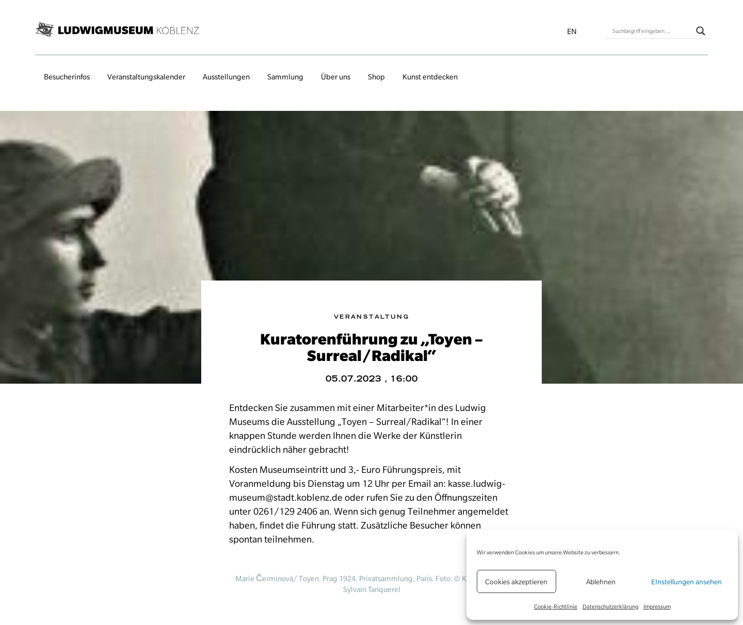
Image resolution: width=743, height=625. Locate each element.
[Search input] (651, 31)
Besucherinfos (67, 77)
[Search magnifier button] (700, 31)
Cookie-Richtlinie (555, 606)
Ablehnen (601, 582)
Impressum (657, 606)
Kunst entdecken (430, 77)
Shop (376, 77)
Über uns (335, 77)
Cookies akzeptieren (516, 582)
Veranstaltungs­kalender (146, 77)
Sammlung (285, 77)
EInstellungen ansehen (686, 582)
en (572, 31)
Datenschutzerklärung (610, 606)
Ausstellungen (226, 77)
